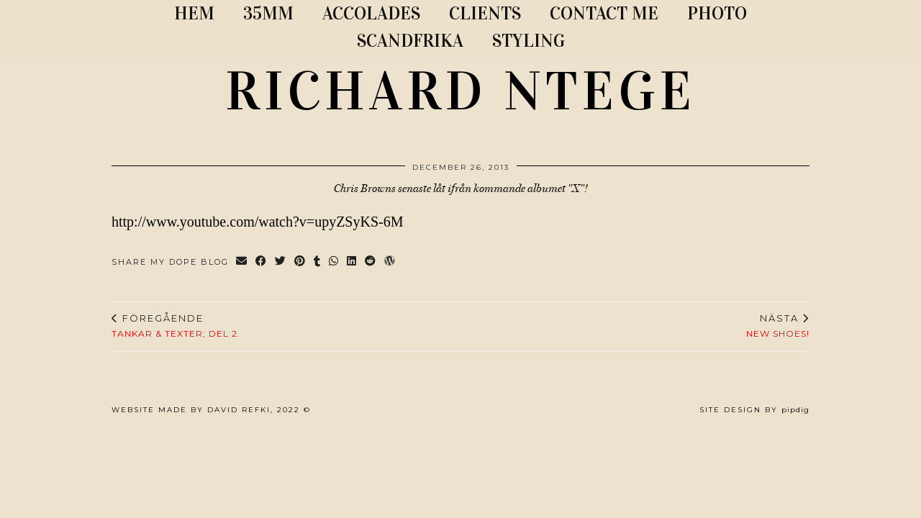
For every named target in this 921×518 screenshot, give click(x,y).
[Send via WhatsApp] (334, 262)
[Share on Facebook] (261, 262)
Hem (194, 13)
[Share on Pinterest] (300, 262)
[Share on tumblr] (317, 262)
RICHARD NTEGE (460, 91)
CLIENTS (485, 13)
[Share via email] (242, 262)
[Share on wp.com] (390, 262)
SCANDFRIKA (410, 40)
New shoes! (777, 326)
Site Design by (754, 409)
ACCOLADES (371, 13)
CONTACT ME (604, 13)
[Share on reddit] (371, 262)
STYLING (528, 40)
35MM (268, 13)
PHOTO (717, 13)
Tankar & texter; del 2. (176, 326)
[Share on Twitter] (281, 262)
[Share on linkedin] (352, 262)
